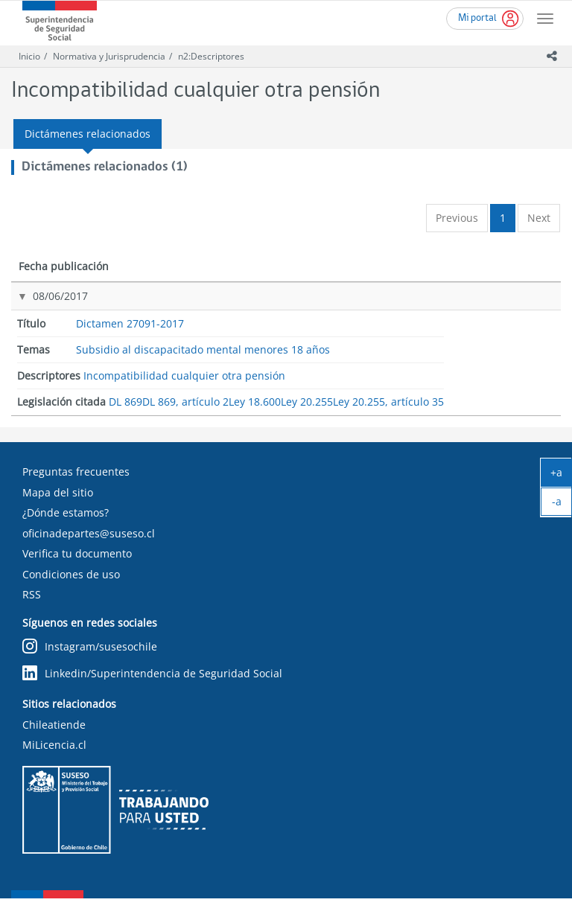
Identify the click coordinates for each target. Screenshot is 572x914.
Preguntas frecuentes (76, 487)
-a (562, 504)
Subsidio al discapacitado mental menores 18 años (277, 332)
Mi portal (477, 18)
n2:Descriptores (211, 56)
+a (561, 475)
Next (538, 218)
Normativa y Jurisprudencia (109, 56)
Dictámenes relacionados (87, 134)
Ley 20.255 (491, 377)
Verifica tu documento (77, 569)
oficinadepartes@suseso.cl (88, 549)
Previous (457, 218)
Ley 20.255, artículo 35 (489, 405)
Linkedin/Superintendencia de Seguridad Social (152, 689)
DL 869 (483, 312)
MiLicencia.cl (54, 760)
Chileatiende (54, 740)
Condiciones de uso (71, 590)
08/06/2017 (44, 311)
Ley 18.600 (491, 355)
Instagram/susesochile (89, 662)
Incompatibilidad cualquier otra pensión (393, 325)
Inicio (29, 56)
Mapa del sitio (57, 508)
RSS (31, 610)
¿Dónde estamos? (65, 528)
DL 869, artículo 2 (506, 333)
